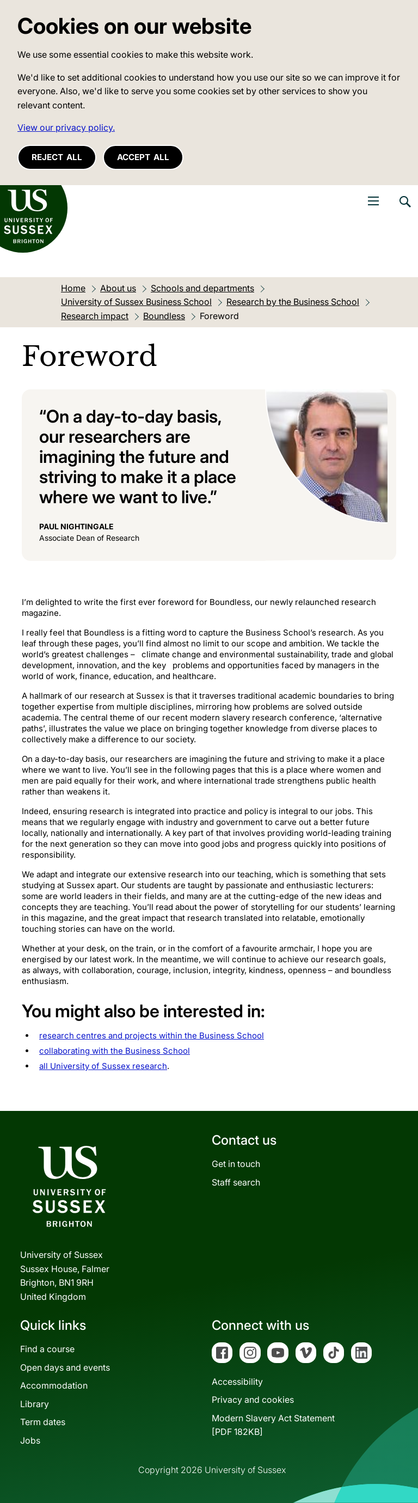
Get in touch (236, 1163)
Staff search (236, 1182)
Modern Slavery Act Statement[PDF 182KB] (273, 1425)
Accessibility (237, 1381)
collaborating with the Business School (114, 1051)
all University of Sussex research (103, 1066)
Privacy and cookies (253, 1399)
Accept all (143, 157)
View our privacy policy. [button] (66, 127)
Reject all (57, 157)
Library (34, 1403)
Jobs (30, 1440)
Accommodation (54, 1385)
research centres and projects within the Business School (151, 1035)
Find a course (47, 1348)
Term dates (42, 1421)
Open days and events (65, 1367)
